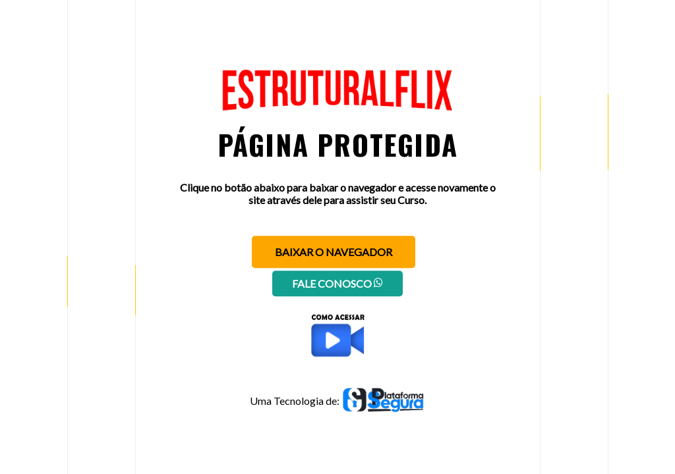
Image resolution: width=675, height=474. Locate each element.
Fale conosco (337, 283)
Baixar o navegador (333, 252)
